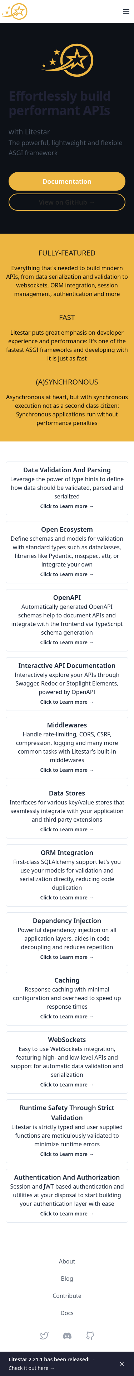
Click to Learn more (67, 506)
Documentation (67, 181)
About (67, 1261)
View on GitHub (67, 202)
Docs (67, 1313)
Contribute (67, 1296)
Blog (67, 1278)
